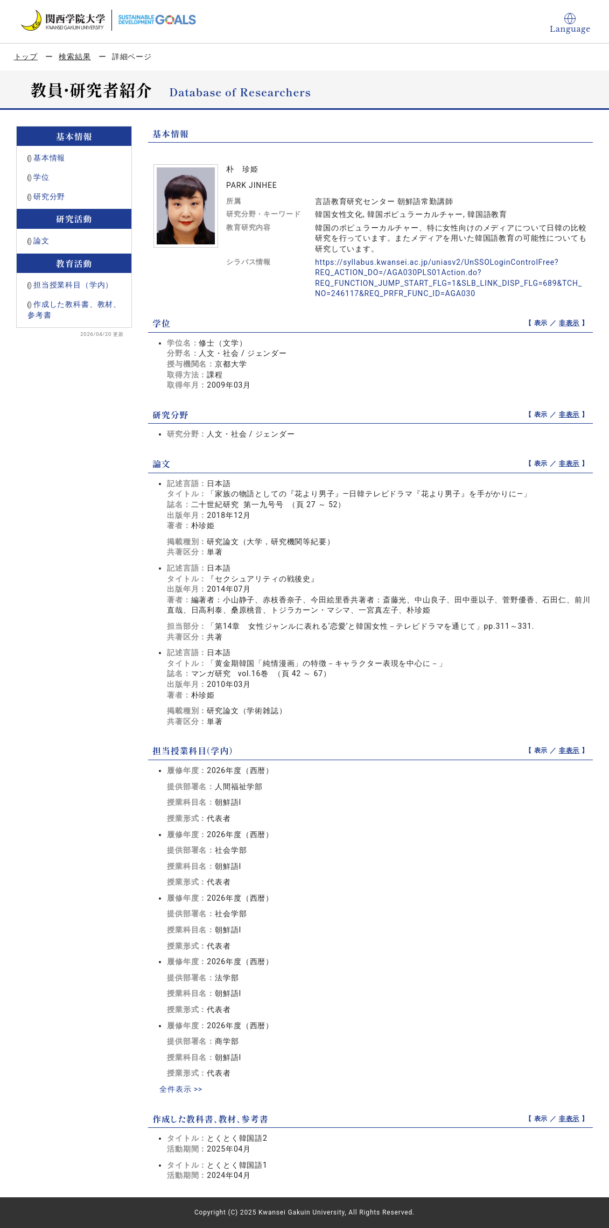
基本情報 (49, 157)
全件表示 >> (180, 1089)
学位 (41, 177)
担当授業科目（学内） (73, 284)
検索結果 (74, 56)
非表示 (569, 323)
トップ (26, 56)
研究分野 (49, 196)
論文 (41, 240)
